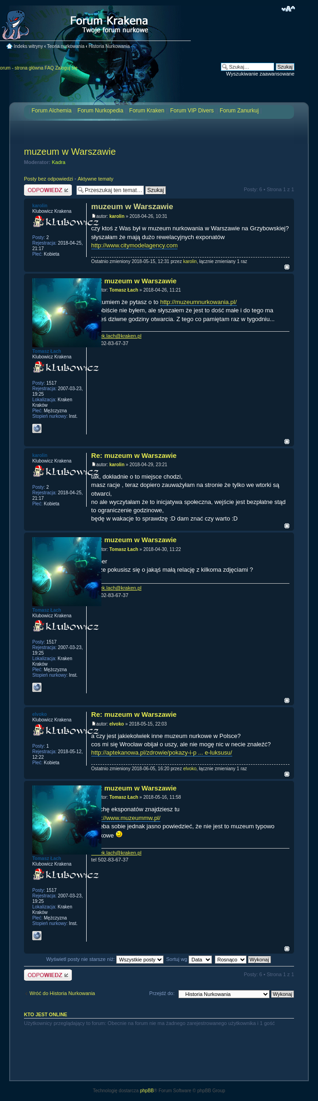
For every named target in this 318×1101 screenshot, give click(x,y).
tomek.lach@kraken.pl (116, 336)
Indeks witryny (28, 46)
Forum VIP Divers (191, 110)
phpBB (147, 1090)
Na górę (286, 266)
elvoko (116, 723)
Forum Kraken (146, 110)
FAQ (49, 67)
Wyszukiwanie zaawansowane (260, 73)
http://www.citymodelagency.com (134, 245)
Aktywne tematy (95, 179)
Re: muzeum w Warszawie (134, 281)
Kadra (58, 162)
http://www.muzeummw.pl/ (125, 817)
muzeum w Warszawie (70, 151)
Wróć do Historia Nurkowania (62, 993)
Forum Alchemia (51, 110)
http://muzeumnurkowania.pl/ (198, 302)
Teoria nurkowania (65, 46)
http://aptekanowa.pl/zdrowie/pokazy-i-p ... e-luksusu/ (161, 752)
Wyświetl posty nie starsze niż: (105, 959)
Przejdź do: (162, 993)
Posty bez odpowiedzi (48, 179)
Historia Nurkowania (109, 46)
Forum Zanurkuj (239, 110)
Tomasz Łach (123, 290)
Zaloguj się (66, 67)
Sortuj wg (189, 959)
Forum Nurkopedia (100, 110)
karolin (116, 216)
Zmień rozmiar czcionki (288, 9)
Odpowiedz (48, 190)
